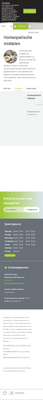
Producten (22, 26)
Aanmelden (19, 393)
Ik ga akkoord (29, 11)
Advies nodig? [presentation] (31, 88)
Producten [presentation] (18, 88)
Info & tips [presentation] (7, 88)
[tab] (7, 89)
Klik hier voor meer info (9, 19)
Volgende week (10, 274)
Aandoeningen (33, 32)
